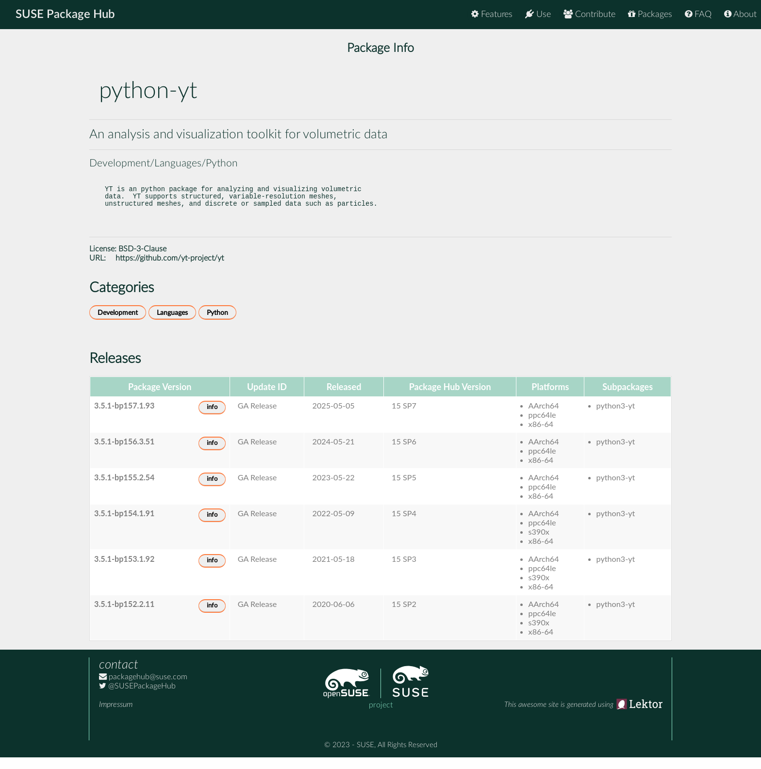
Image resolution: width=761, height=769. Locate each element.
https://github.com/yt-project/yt (170, 270)
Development (118, 324)
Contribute (589, 14)
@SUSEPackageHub (137, 698)
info (212, 419)
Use (538, 14)
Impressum (115, 716)
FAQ (698, 14)
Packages (650, 14)
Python (217, 324)
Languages (172, 324)
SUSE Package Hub (66, 14)
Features (492, 14)
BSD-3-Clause (142, 260)
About (740, 14)
